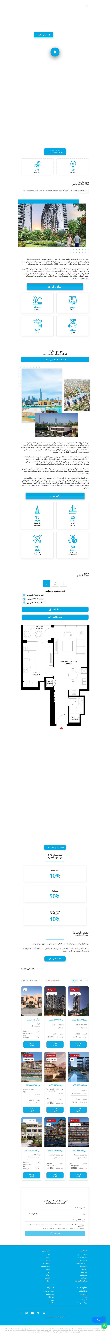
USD (80, 980)
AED (74, 980)
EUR (86, 980)
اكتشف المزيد (31, 1044)
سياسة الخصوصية (60, 1224)
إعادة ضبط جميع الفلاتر (52, 980)
